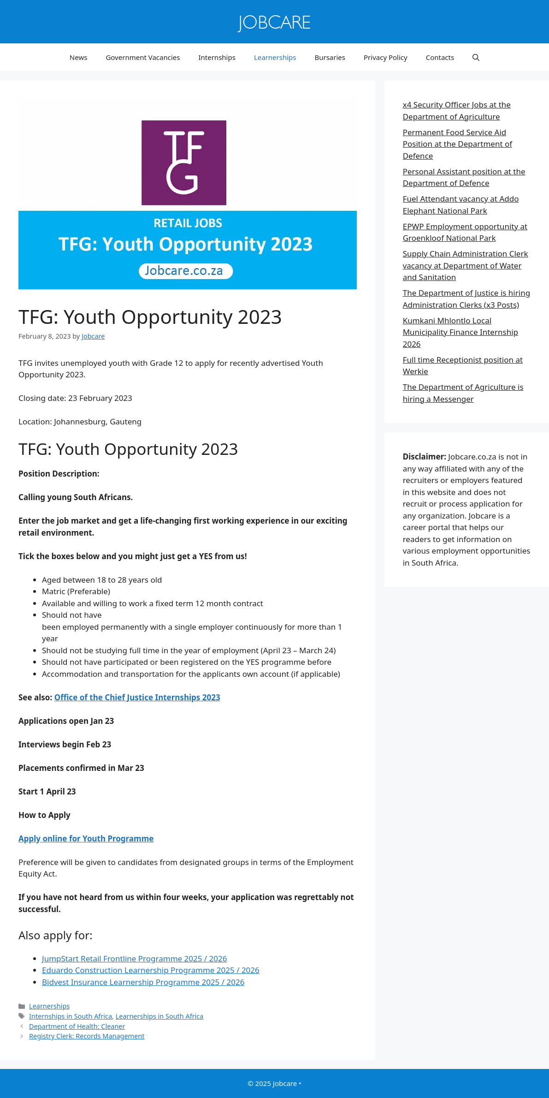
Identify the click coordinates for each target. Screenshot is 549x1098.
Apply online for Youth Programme (85, 838)
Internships (216, 57)
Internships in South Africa (70, 1016)
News (79, 57)
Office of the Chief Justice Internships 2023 (137, 697)
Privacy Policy (385, 57)
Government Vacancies (143, 57)
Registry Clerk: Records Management (86, 1036)
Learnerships (275, 57)
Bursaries (329, 57)
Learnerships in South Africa (160, 1016)
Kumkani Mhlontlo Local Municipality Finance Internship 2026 (460, 332)
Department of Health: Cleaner (77, 1026)
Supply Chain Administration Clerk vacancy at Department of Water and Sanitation (465, 265)
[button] (476, 57)
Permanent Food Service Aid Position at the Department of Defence (457, 144)
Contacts (440, 57)
